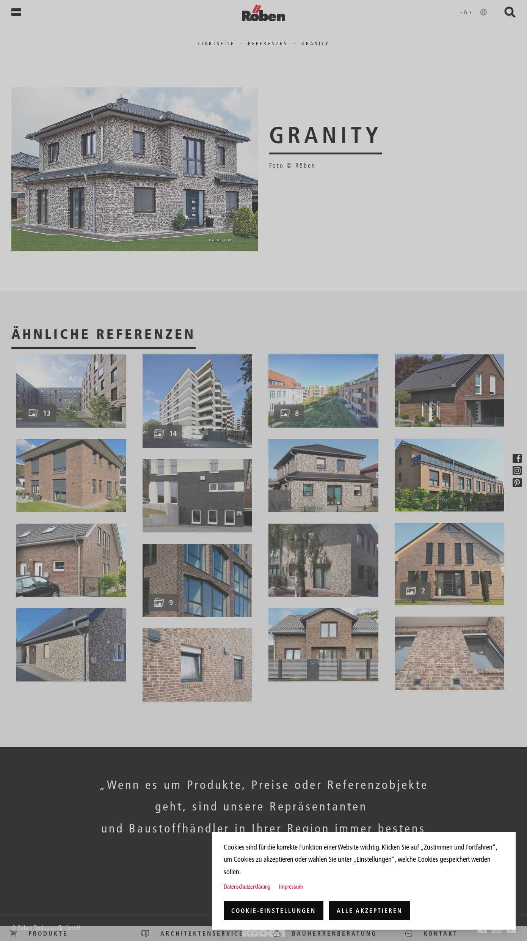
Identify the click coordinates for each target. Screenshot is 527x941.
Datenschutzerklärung (247, 886)
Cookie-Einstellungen (273, 910)
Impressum (291, 886)
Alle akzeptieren (369, 910)
